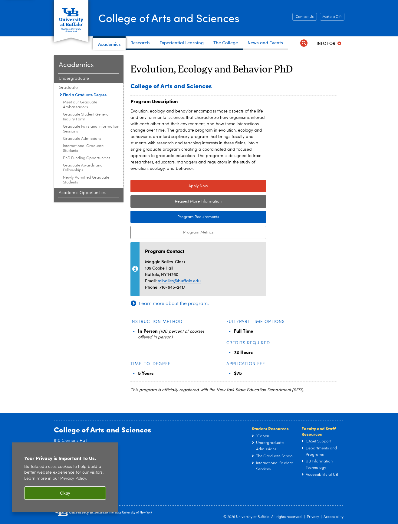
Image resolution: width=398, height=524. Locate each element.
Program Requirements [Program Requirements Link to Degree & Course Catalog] (174, 217)
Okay (65, 493)
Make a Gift (332, 17)
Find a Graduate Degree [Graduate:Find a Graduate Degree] (85, 94)
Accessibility (334, 517)
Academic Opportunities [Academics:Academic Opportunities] (82, 193)
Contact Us (305, 17)
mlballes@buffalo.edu (179, 281)
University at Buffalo (252, 517)
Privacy (313, 517)
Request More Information (198, 201)
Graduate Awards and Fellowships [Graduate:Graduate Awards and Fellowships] (83, 167)
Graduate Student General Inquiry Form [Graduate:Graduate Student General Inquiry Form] (86, 117)
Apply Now (198, 186)
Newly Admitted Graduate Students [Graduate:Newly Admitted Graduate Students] (86, 180)
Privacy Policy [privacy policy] (73, 478)
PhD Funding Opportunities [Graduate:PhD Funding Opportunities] (86, 158)
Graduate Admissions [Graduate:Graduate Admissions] (82, 139)
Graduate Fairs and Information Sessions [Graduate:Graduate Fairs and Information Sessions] (91, 129)
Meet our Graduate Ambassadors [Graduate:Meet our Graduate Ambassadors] (80, 104)
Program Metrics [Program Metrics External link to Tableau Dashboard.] (172, 232)
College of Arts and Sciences (168, 17)
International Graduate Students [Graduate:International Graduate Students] (83, 148)
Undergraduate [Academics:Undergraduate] (74, 78)
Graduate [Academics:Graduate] (68, 88)
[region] (65, 477)
